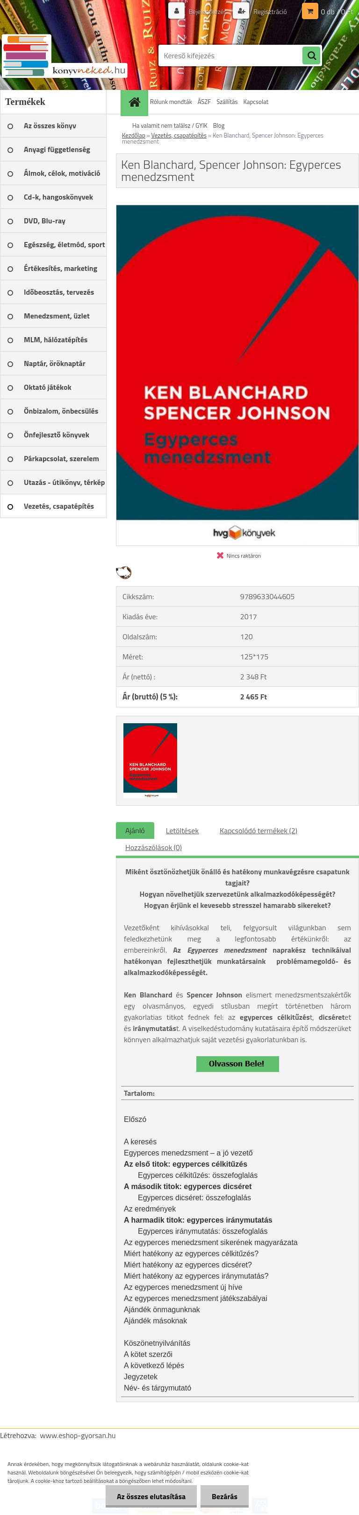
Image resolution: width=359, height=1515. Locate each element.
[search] (311, 56)
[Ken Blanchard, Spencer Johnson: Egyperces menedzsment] (237, 208)
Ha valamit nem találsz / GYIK (170, 125)
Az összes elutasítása (149, 1496)
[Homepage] (135, 102)
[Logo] (64, 55)
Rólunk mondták (171, 101)
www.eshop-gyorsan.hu (78, 1435)
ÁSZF (204, 101)
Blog (219, 125)
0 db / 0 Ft (337, 11)
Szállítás (226, 101)
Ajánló (135, 830)
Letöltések (182, 830)
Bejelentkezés (207, 11)
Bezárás (224, 1496)
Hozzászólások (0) (153, 847)
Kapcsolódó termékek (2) (258, 830)
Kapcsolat (256, 101)
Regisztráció (269, 11)
